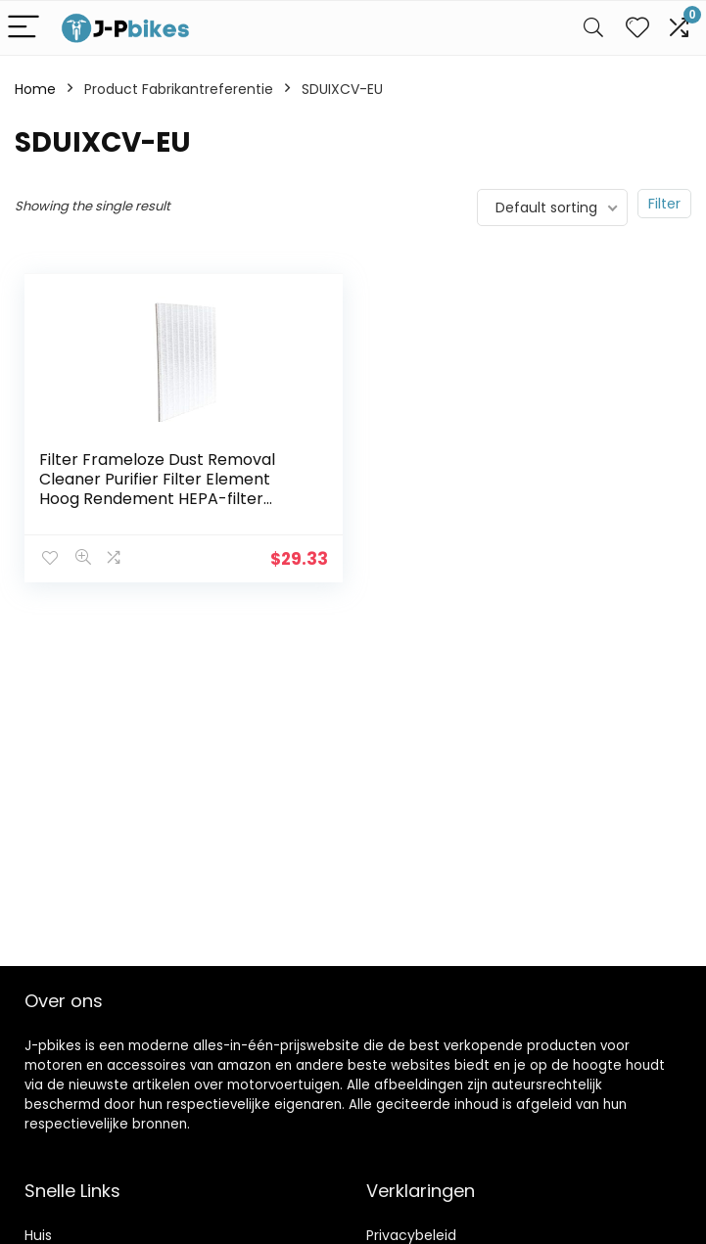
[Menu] (23, 28)
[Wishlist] (637, 28)
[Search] (593, 28)
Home (35, 89)
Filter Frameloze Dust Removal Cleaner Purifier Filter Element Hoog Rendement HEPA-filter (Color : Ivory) (157, 489)
